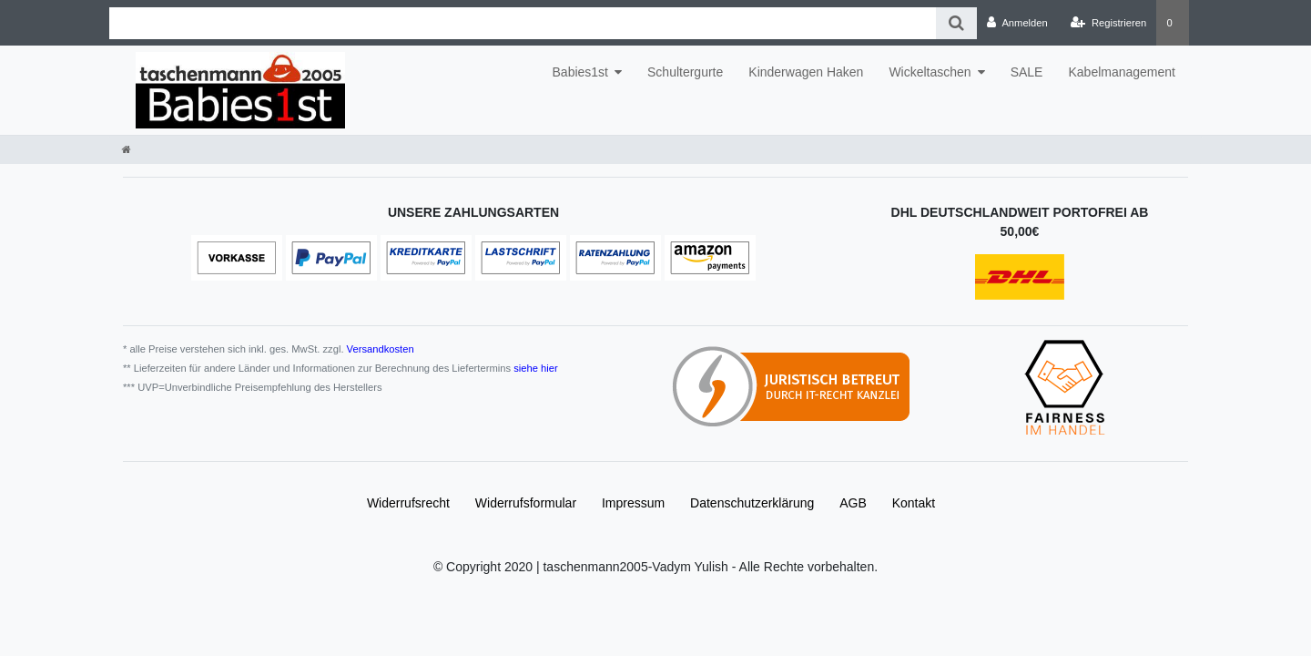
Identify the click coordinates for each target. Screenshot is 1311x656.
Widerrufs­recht (408, 503)
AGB (853, 503)
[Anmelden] (1017, 23)
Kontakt (913, 503)
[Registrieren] (1108, 23)
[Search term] (522, 23)
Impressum (633, 503)
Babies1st (580, 72)
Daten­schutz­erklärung (752, 503)
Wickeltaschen (930, 72)
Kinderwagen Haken (805, 72)
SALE (1027, 72)
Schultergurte (685, 72)
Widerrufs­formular (525, 503)
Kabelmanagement (1121, 72)
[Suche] (956, 23)
